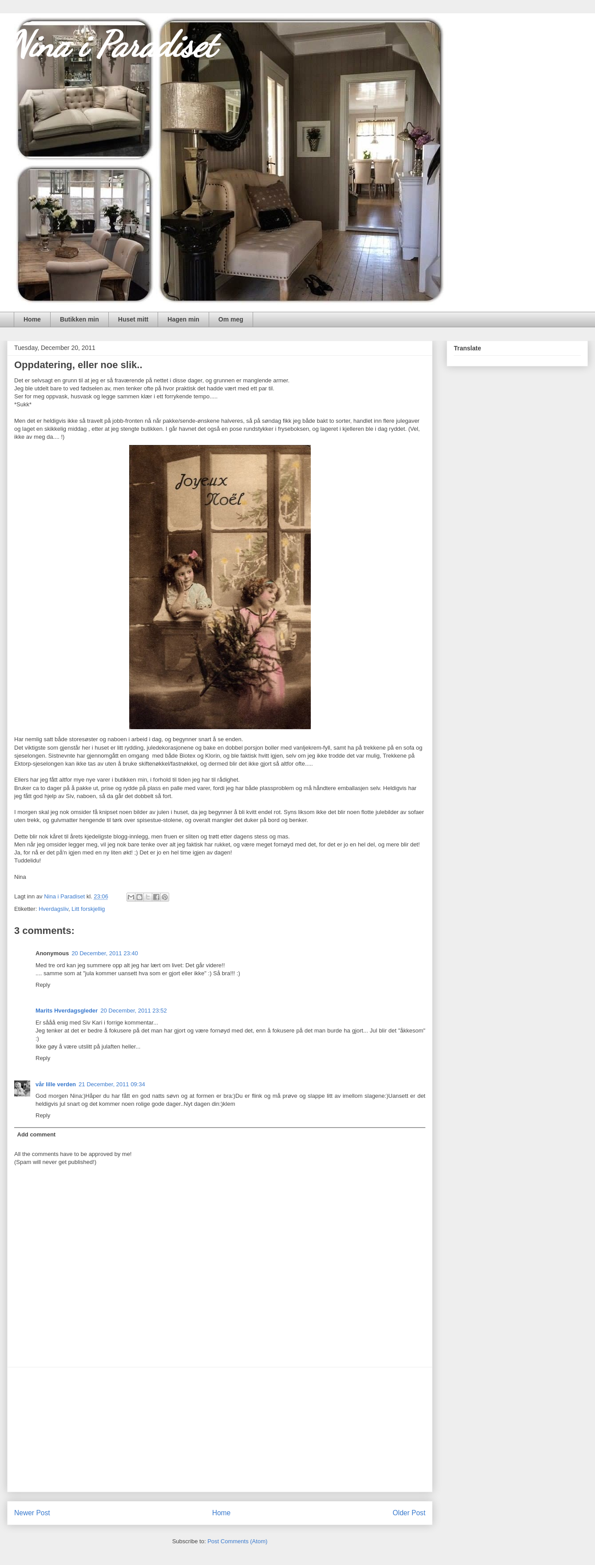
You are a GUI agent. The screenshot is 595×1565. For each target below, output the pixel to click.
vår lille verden (56, 1084)
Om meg (230, 319)
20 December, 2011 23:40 (104, 953)
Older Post (409, 1513)
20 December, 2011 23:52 (133, 1010)
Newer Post (32, 1513)
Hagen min (183, 319)
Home (32, 319)
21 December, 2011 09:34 (112, 1084)
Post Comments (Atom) (237, 1541)
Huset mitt (133, 319)
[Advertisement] (219, 1429)
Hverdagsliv (53, 909)
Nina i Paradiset (111, 44)
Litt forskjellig (88, 909)
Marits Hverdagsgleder (67, 1010)
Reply (43, 984)
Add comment (36, 1134)
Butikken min (79, 319)
